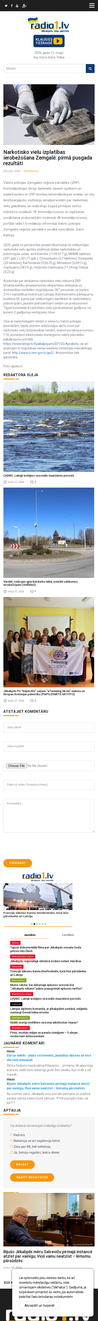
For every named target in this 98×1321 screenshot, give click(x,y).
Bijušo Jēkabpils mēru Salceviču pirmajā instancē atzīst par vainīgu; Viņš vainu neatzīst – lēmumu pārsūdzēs (47, 1256)
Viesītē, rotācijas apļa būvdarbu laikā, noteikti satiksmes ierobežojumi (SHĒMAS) (40, 583)
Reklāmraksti (20, 1018)
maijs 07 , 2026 (12, 1267)
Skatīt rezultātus (32, 1177)
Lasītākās (68, 935)
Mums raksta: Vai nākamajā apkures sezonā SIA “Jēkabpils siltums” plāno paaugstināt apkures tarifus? (46, 986)
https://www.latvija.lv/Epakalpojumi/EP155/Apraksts (40, 344)
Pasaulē (17, 966)
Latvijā (16, 1004)
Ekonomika (18, 980)
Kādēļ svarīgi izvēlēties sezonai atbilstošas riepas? (44, 1022)
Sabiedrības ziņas (22, 956)
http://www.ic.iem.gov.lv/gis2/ (33, 353)
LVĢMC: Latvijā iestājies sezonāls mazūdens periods (38, 475)
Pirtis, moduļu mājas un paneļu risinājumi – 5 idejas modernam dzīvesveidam (44, 1034)
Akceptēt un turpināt (39, 1305)
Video (15, 942)
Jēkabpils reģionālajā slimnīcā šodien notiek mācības (45, 961)
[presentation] (37, 846)
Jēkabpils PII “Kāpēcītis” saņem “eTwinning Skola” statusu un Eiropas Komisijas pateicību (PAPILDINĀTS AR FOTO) (44, 692)
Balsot (22, 1164)
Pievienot (17, 863)
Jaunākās (30, 935)
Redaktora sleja (21, 994)
